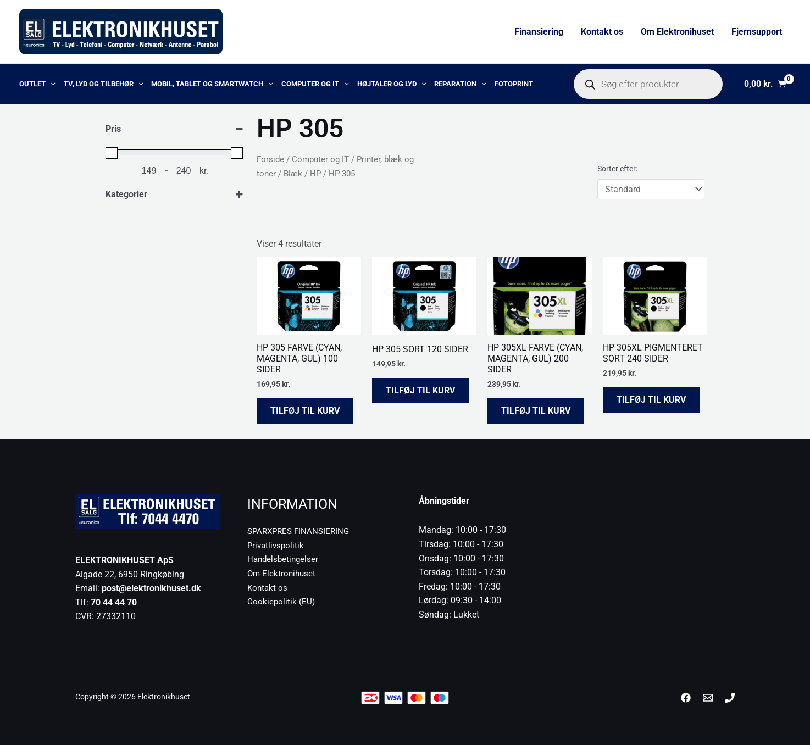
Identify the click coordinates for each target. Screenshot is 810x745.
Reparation (460, 84)
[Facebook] (686, 698)
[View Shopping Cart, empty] (765, 84)
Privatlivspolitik (277, 545)
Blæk (293, 174)
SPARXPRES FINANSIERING (301, 531)
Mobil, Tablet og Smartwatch (212, 84)
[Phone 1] (730, 698)
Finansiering (538, 31)
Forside (270, 159)
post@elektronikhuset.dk (151, 588)
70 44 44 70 (114, 602)
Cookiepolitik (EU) (281, 601)
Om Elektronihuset (677, 31)
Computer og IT (315, 84)
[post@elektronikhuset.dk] (708, 698)
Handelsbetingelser (284, 559)
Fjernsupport (756, 31)
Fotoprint (514, 84)
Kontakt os (602, 31)
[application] (51, 84)
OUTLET (37, 84)
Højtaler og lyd (391, 84)
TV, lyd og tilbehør (103, 84)
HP (315, 174)
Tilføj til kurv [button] (305, 410)
